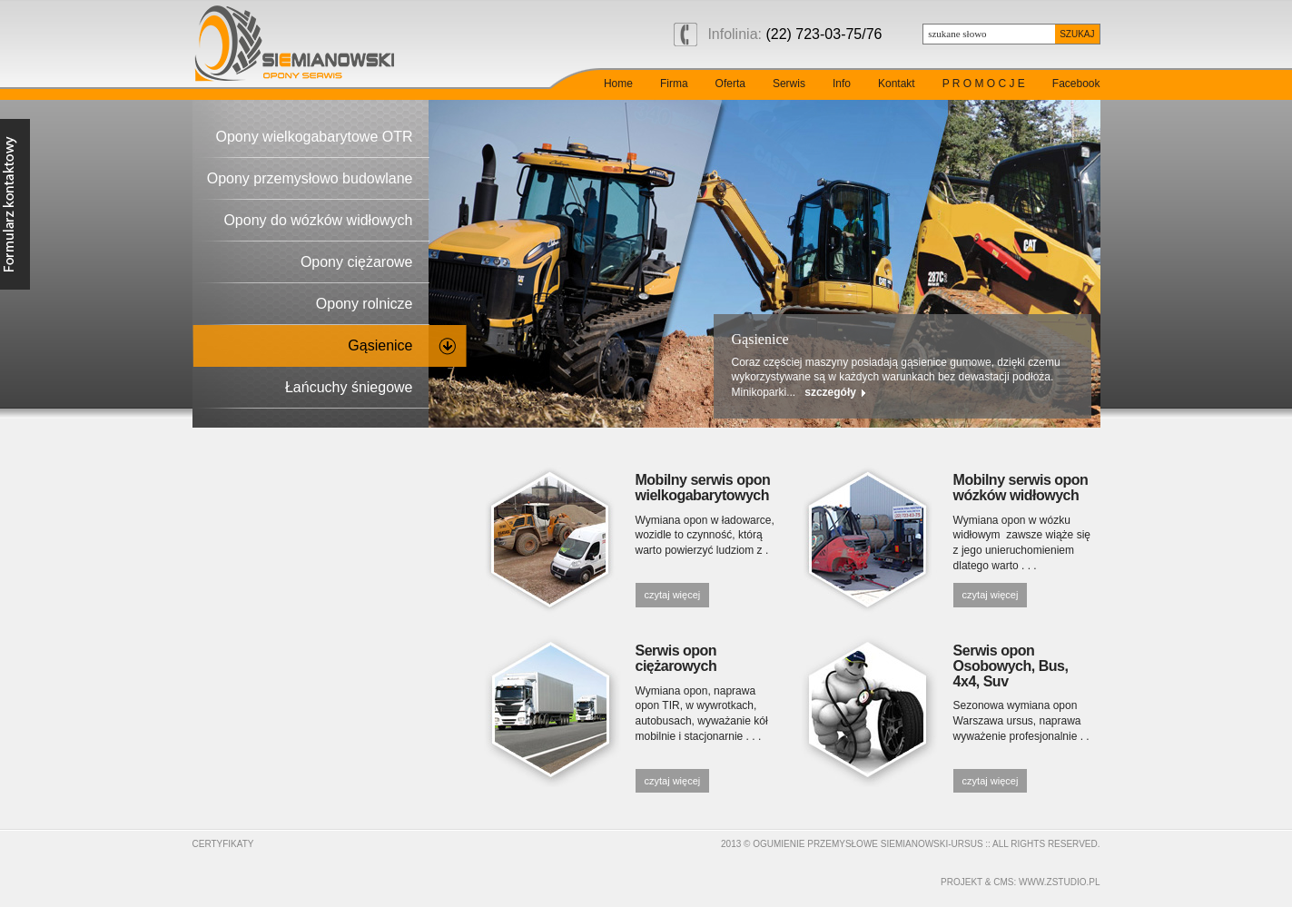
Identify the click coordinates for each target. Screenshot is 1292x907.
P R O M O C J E (983, 83)
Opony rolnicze (364, 303)
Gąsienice (380, 345)
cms (1003, 882)
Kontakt (896, 83)
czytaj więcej (673, 594)
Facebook (1076, 83)
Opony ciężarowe (357, 262)
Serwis (789, 83)
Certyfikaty (223, 844)
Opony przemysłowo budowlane (310, 178)
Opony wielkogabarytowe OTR (314, 136)
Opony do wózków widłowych (317, 220)
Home (618, 83)
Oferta (730, 83)
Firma (674, 83)
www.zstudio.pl (1059, 882)
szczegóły (867, 392)
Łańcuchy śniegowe (349, 387)
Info (842, 83)
